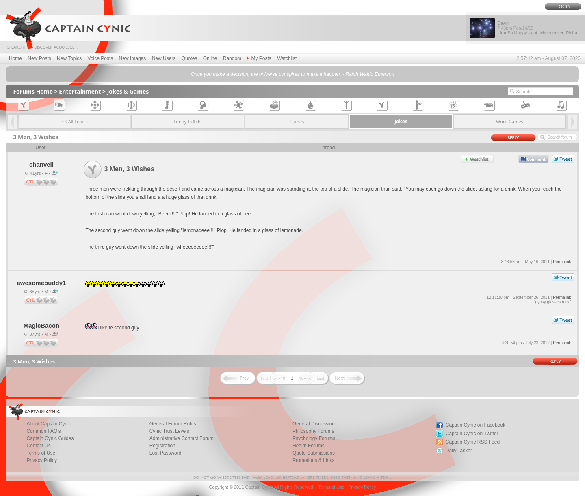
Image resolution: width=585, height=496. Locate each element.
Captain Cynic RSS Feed (473, 442)
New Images (132, 58)
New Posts (39, 58)
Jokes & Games (128, 91)
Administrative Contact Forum (182, 438)
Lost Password (166, 453)
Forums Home (33, 91)
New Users (164, 58)
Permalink (562, 262)
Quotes (189, 58)
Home (15, 58)
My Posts (259, 58)
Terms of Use (331, 487)
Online (210, 58)
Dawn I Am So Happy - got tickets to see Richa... (539, 28)
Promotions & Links (313, 460)
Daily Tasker (459, 450)
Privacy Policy (41, 460)
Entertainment (80, 91)
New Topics (69, 58)
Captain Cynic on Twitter (472, 433)
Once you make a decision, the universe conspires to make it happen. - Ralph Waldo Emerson (292, 74)
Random (232, 58)
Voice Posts (100, 58)
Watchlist (287, 58)
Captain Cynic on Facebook (475, 425)
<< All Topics (75, 121)
